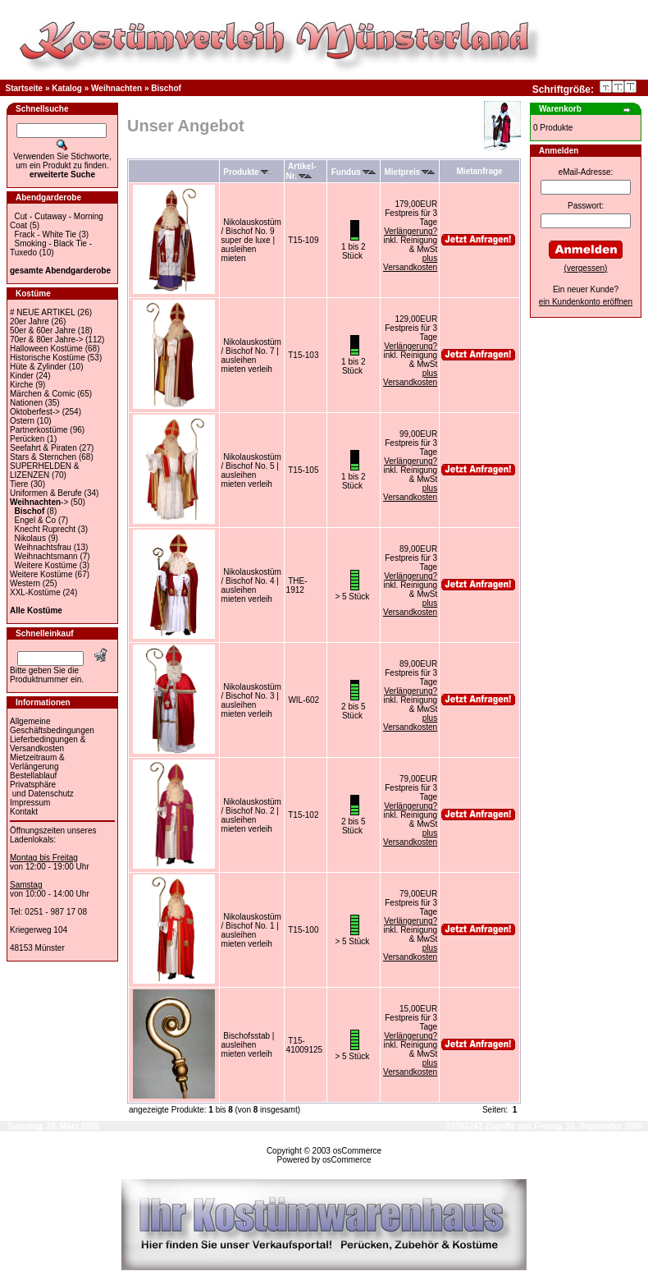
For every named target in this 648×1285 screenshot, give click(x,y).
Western (25, 583)
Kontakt (24, 811)
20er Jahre (29, 321)
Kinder (22, 375)
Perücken (27, 438)
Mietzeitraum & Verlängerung (37, 762)
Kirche (21, 384)
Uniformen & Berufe (46, 493)
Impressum (30, 802)
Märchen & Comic (42, 393)
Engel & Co (36, 520)
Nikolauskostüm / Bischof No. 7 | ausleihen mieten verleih (251, 355)
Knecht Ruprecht (45, 529)
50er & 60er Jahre (42, 330)
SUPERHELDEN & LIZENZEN (44, 470)
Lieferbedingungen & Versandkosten (47, 744)
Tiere (19, 484)
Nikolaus (30, 538)
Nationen (26, 402)
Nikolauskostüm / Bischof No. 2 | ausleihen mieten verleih (251, 815)
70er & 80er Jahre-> (46, 339)
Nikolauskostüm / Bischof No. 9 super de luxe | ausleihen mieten (251, 240)
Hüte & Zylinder (38, 366)
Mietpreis (410, 172)
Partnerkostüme (39, 429)
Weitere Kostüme (46, 565)
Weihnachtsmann (46, 556)
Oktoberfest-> (35, 411)
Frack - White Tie (46, 234)
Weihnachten (116, 88)
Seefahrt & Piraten (43, 447)
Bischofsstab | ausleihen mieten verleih (248, 1044)
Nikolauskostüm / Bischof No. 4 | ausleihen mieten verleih (251, 585)
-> (39, 502)
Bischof (166, 88)
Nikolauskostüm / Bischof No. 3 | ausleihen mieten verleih (251, 700)
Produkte (248, 172)
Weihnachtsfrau (43, 547)
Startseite (24, 88)
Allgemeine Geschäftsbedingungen (52, 726)
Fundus (353, 172)
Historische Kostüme (47, 357)
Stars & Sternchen (43, 456)
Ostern (22, 420)
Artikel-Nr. (301, 171)
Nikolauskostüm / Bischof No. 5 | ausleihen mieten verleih (251, 470)
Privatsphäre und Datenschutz (42, 789)
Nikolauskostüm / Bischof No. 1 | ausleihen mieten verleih (251, 930)
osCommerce (357, 1150)
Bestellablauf (33, 775)
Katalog (67, 88)
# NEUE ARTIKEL (42, 312)
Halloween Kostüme (46, 348)
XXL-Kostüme (35, 592)
